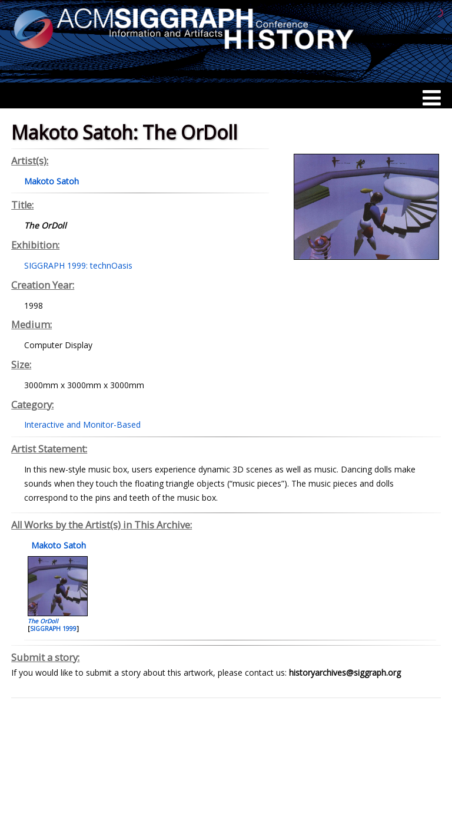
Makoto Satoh (57, 545)
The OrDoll (43, 621)
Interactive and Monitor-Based (82, 424)
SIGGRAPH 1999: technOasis (78, 265)
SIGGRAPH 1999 (53, 628)
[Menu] (432, 97)
